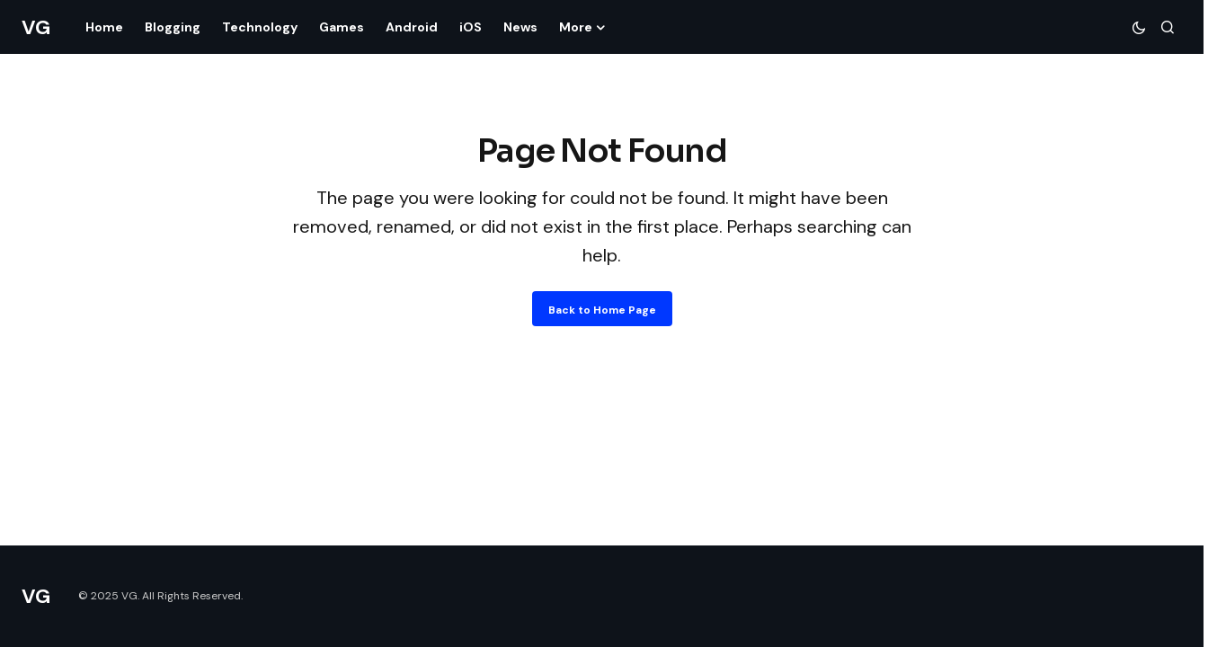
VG (35, 27)
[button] (1138, 27)
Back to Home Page (602, 310)
